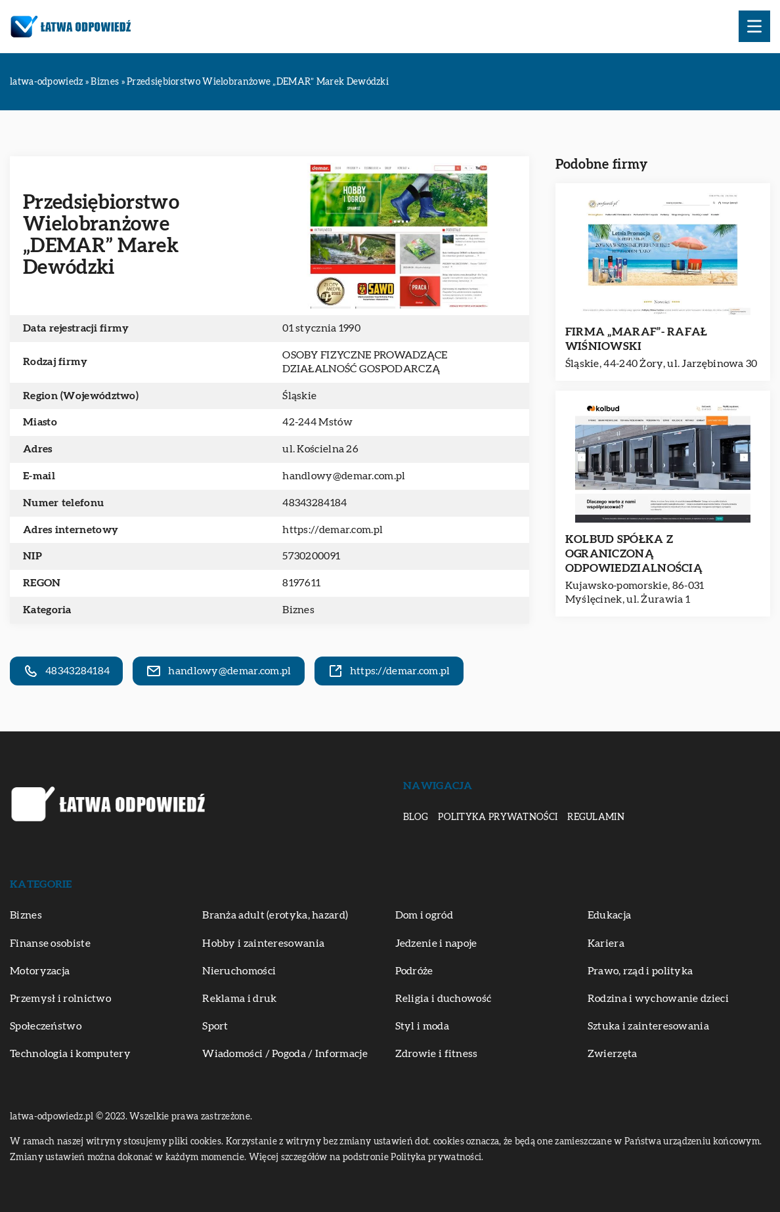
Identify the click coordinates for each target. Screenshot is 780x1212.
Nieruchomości (239, 971)
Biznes (298, 610)
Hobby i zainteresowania (263, 943)
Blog (415, 817)
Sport (215, 1026)
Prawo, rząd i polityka (640, 971)
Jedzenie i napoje (436, 943)
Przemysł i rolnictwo (60, 998)
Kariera (606, 943)
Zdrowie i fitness (436, 1054)
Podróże (414, 971)
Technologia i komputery (70, 1054)
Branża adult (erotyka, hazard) (275, 915)
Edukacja (609, 915)
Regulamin (595, 817)
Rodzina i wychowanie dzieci (658, 998)
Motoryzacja (40, 971)
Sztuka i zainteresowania (648, 1026)
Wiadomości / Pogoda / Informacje (285, 1054)
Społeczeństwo (45, 1026)
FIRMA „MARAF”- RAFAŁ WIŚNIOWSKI (636, 339)
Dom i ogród (424, 915)
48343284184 (314, 503)
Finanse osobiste (50, 943)
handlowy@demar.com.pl (343, 476)
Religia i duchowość (443, 998)
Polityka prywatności (497, 817)
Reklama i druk (239, 998)
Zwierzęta (613, 1054)
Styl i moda (422, 1026)
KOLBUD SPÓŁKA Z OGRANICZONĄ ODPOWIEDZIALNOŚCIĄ (634, 554)
